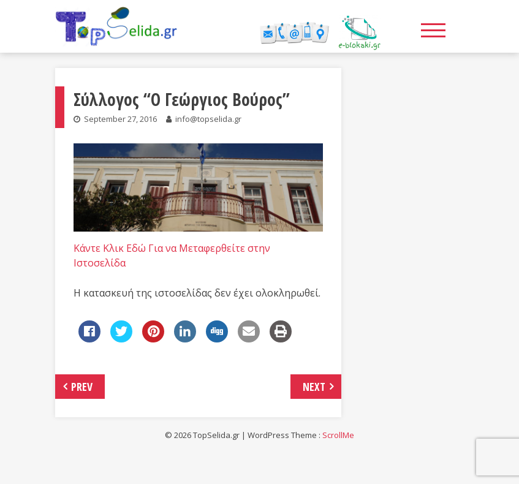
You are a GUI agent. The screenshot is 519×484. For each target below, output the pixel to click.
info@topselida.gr (208, 118)
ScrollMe (338, 435)
